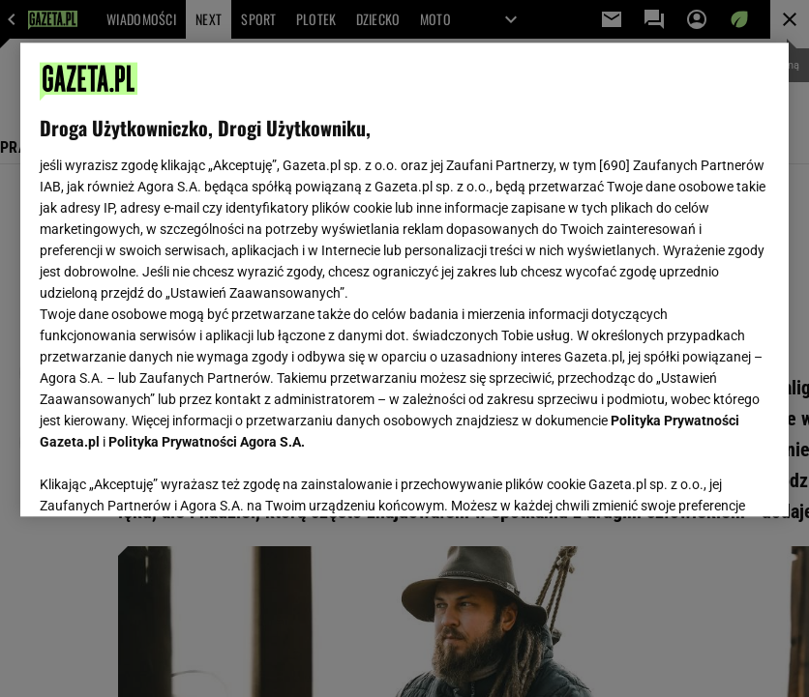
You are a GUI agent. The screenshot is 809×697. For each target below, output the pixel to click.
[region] (404, 279)
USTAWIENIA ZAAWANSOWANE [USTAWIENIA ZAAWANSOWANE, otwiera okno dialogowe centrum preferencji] (166, 477)
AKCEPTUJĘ (704, 478)
